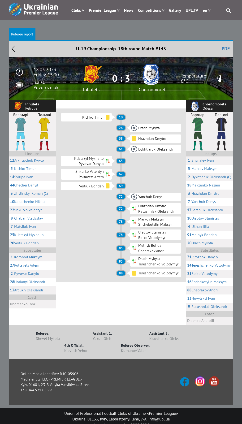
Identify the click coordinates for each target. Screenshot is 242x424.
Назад (13, 49)
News (128, 10)
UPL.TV (192, 10)
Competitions (149, 10)
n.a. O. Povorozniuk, (47, 85)
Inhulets (91, 90)
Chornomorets (153, 90)
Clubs (76, 10)
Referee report (22, 34)
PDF (226, 49)
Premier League (102, 10)
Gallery (175, 10)
